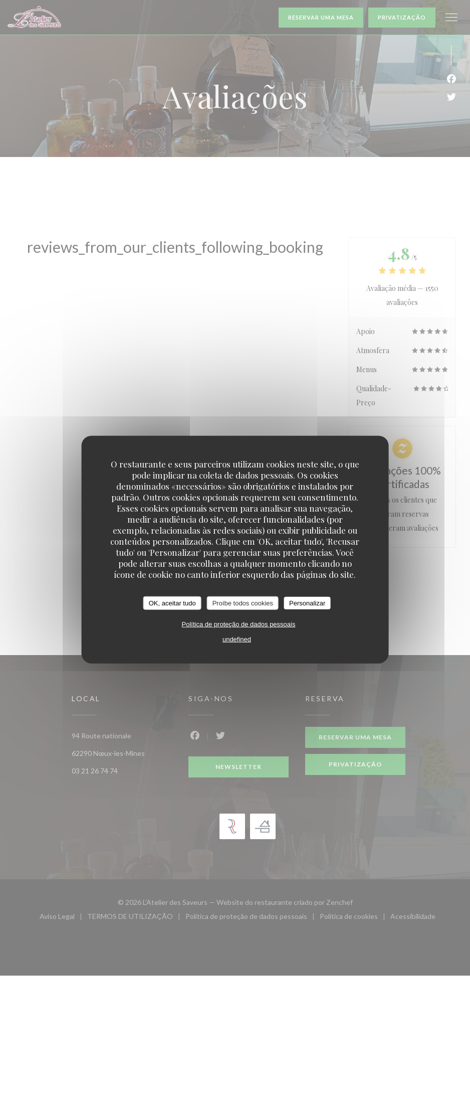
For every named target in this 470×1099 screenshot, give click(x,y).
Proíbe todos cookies (242, 602)
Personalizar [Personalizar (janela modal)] (307, 602)
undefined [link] (236, 639)
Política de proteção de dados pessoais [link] (239, 624)
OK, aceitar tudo (172, 602)
